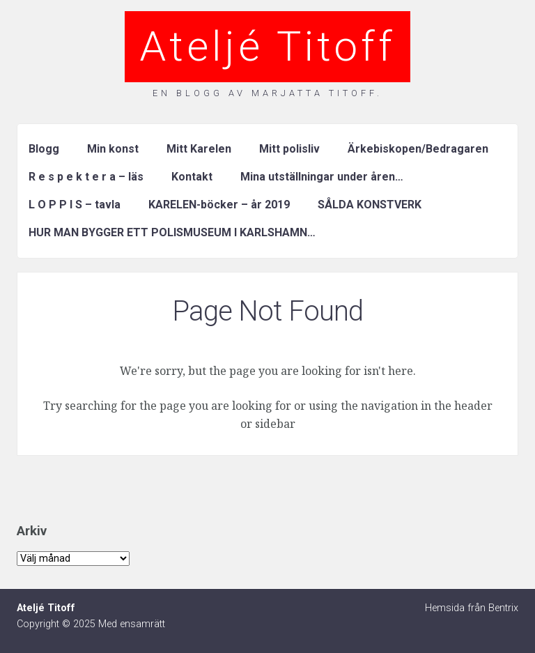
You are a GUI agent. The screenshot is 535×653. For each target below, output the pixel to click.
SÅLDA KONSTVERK (369, 204)
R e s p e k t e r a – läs (86, 176)
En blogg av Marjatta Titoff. (267, 93)
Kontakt (191, 176)
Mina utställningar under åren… (321, 176)
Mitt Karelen (198, 148)
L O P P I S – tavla (75, 204)
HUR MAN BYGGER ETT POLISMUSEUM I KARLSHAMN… (172, 232)
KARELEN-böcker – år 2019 (219, 204)
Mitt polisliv (289, 148)
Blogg (44, 148)
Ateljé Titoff (267, 46)
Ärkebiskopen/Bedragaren (418, 148)
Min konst (113, 148)
